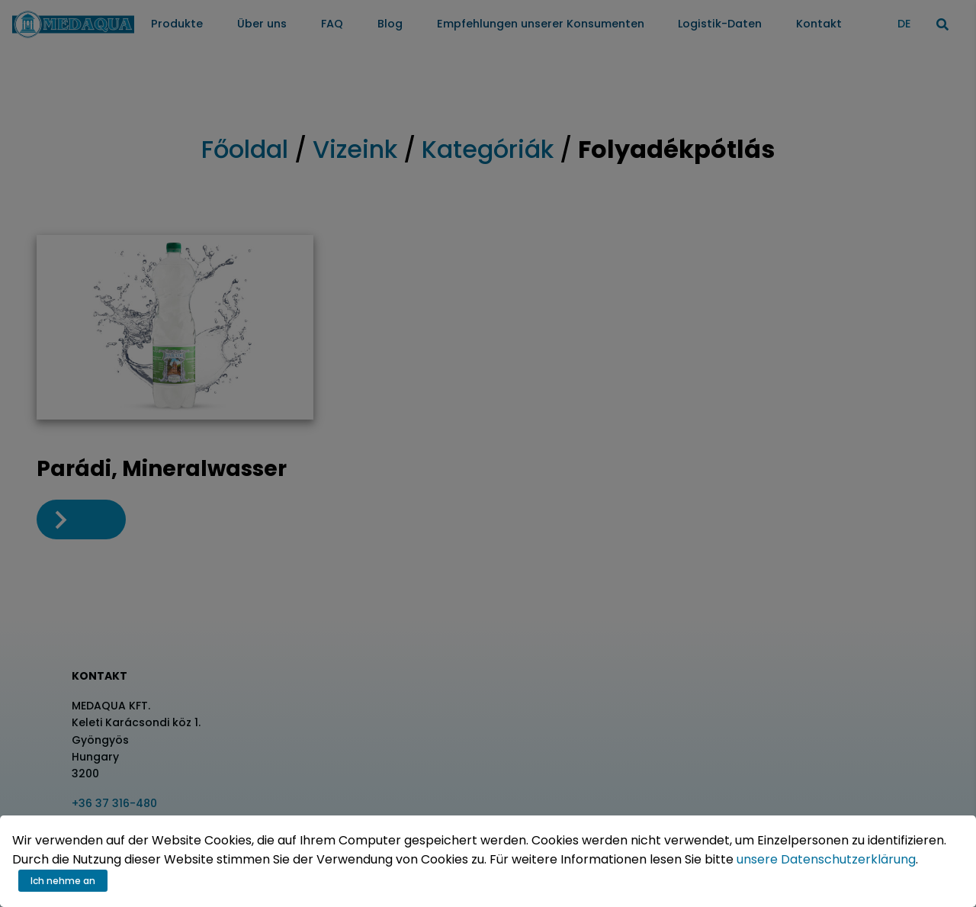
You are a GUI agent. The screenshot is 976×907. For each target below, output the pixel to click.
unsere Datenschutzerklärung (826, 859)
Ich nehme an (62, 880)
